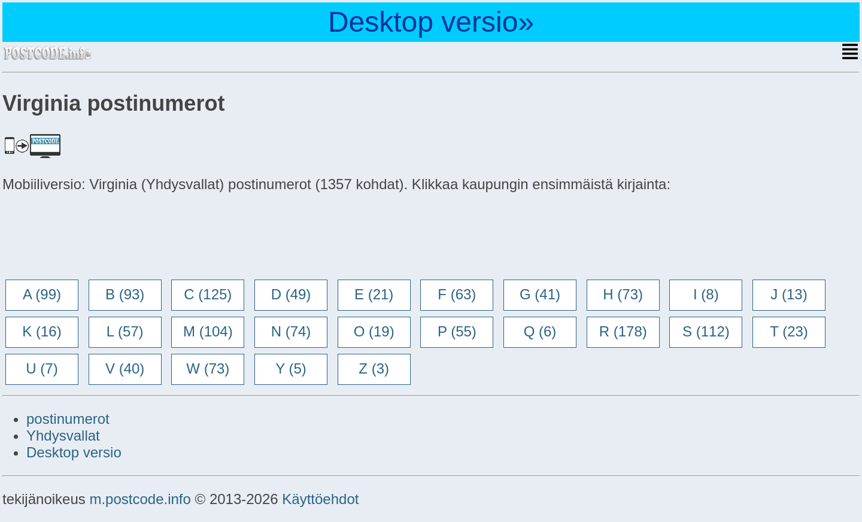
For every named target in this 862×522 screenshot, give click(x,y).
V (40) (124, 368)
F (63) (457, 294)
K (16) (41, 331)
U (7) (41, 368)
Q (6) (540, 331)
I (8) (706, 294)
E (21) (373, 294)
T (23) (789, 331)
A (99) (42, 294)
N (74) (291, 331)
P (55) (457, 331)
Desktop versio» (431, 22)
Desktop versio (74, 452)
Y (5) (290, 368)
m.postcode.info (139, 499)
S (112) (706, 331)
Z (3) (374, 368)
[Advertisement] (98, 237)
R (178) (623, 331)
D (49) (291, 294)
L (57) (125, 331)
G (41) (540, 294)
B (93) (124, 294)
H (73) (623, 294)
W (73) (207, 368)
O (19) (374, 331)
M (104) (208, 331)
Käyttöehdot (320, 499)
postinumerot (68, 419)
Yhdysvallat (63, 435)
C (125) (208, 294)
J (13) (788, 294)
